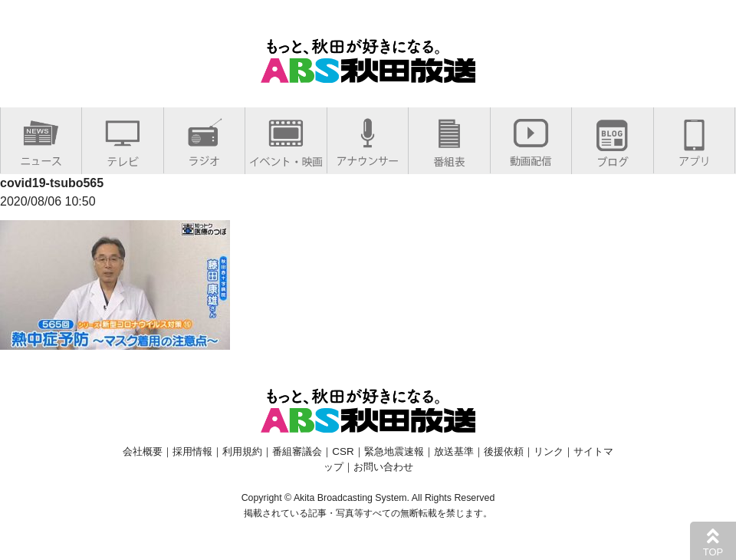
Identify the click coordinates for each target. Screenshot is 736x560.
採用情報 (192, 451)
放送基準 (454, 451)
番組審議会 (297, 451)
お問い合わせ (383, 467)
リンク (549, 451)
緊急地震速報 (394, 451)
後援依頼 (504, 451)
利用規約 (242, 451)
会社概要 (143, 451)
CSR (342, 451)
